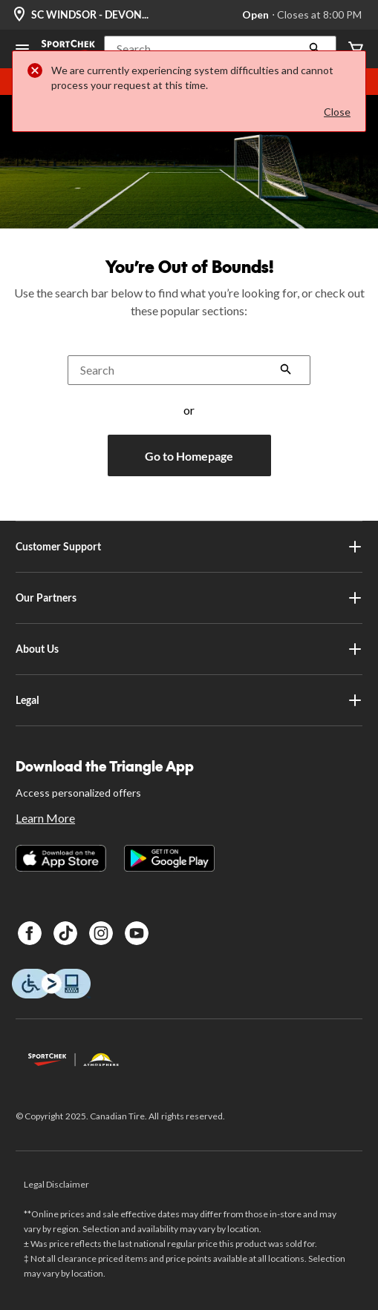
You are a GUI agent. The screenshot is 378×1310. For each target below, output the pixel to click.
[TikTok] (65, 933)
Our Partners (189, 597)
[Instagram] (101, 933)
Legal (189, 700)
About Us (189, 649)
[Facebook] (30, 933)
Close (337, 111)
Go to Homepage (189, 456)
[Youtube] (137, 933)
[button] (220, 49)
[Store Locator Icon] (19, 15)
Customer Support (189, 546)
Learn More (45, 818)
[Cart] (355, 49)
